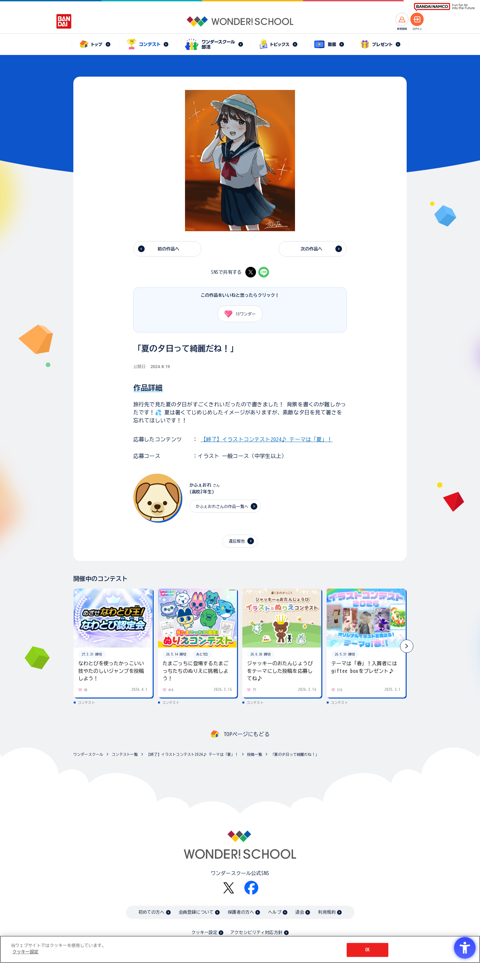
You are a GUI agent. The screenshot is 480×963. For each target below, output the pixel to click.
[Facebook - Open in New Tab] (251, 888)
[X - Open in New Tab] (250, 272)
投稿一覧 (254, 754)
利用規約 (327, 912)
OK (367, 950)
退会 (299, 912)
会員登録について (196, 912)
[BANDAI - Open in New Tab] (64, 21)
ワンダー (238, 314)
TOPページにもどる (247, 734)
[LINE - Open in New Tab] (263, 272)
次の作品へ (312, 249)
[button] (406, 646)
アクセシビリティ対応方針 (256, 932)
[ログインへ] (417, 19)
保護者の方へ (241, 912)
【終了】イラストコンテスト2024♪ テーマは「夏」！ (267, 439)
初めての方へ (151, 912)
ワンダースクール (88, 754)
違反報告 (237, 541)
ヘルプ (274, 912)
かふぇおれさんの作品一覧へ (222, 506)
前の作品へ (169, 249)
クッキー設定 (204, 932)
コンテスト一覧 (125, 754)
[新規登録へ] (402, 19)
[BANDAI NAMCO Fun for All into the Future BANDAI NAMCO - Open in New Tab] (444, 7)
